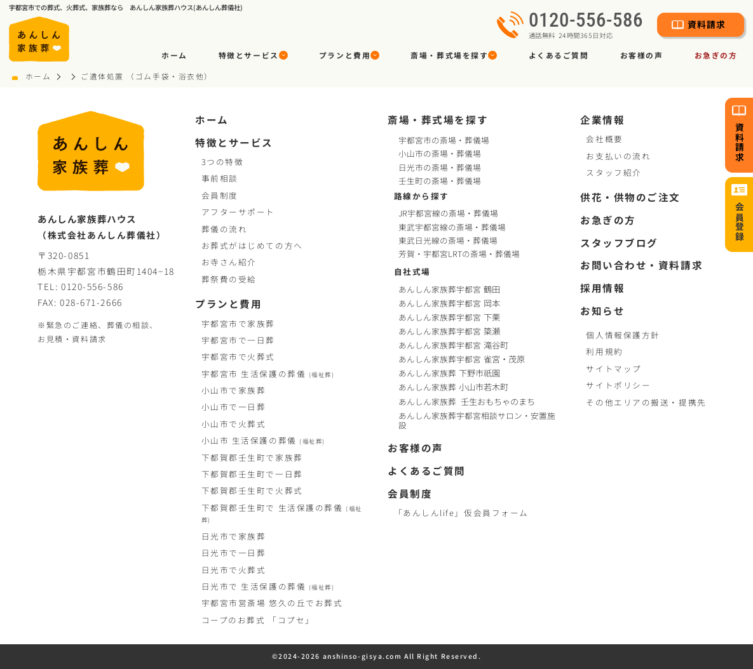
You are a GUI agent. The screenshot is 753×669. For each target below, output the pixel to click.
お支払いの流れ (618, 156)
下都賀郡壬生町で (252, 457)
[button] (253, 54)
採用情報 (602, 287)
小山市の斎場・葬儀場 (439, 153)
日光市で (233, 536)
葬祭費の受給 (229, 279)
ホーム (174, 55)
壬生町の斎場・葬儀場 (439, 181)
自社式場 (412, 271)
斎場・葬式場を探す (438, 119)
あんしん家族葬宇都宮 (450, 289)
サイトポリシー (618, 385)
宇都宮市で (238, 323)
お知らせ (602, 310)
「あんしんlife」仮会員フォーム (461, 513)
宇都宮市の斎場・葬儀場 (443, 140)
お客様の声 (641, 55)
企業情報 (602, 119)
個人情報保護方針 (623, 335)
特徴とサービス (234, 142)
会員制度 (219, 195)
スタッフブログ (619, 242)
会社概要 (604, 139)
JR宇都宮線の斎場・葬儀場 (448, 213)
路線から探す (421, 196)
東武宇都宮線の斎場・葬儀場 (452, 227)
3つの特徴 (222, 162)
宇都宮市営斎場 (272, 603)
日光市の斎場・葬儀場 (439, 167)
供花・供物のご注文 (630, 196)
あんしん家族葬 (450, 373)
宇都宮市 (268, 374)
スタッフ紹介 (613, 172)
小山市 (263, 440)
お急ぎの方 (716, 55)
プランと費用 (228, 303)
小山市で (233, 390)
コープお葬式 (258, 620)
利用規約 (604, 351)
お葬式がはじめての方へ (252, 245)
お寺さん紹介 (229, 262)
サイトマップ (613, 368)
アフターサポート (238, 212)
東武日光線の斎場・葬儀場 (448, 240)
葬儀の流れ (224, 229)
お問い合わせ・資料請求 (641, 264)
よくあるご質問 (559, 55)
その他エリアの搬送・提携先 (646, 402)
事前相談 (219, 178)
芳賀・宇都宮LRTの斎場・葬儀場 (459, 253)
